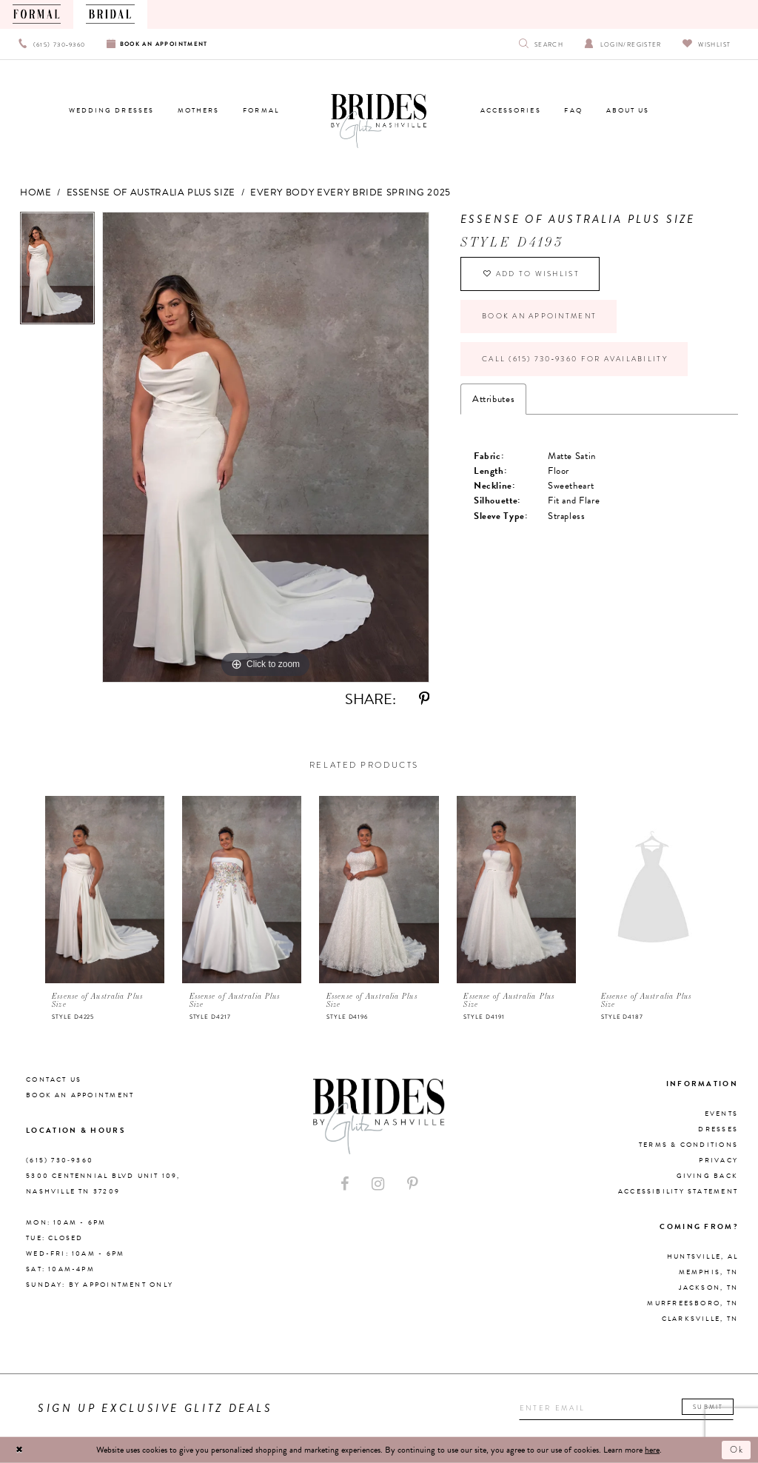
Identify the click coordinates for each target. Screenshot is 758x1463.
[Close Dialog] (19, 1449)
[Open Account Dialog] (623, 44)
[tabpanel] (57, 272)
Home (36, 192)
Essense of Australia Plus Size (151, 192)
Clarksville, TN (700, 1318)
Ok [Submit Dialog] (737, 1449)
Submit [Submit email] (708, 1406)
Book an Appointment (539, 316)
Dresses (718, 1129)
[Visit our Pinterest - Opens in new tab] (412, 1184)
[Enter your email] (626, 1408)
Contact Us (53, 1079)
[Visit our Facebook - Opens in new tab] (345, 1184)
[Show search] (541, 44)
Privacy (718, 1160)
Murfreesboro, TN (692, 1303)
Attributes (493, 399)
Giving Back (707, 1176)
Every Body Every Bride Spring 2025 (350, 192)
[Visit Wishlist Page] (706, 44)
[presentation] (104, 890)
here (652, 1449)
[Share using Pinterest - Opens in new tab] (424, 699)
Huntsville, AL (702, 1256)
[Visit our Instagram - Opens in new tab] (378, 1184)
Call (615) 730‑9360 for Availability (575, 359)
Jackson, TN (708, 1287)
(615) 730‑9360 (59, 1160)
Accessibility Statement (678, 1191)
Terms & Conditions (688, 1144)
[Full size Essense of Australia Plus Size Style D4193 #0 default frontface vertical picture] (266, 447)
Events (721, 1113)
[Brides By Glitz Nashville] (378, 121)
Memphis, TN (708, 1272)
